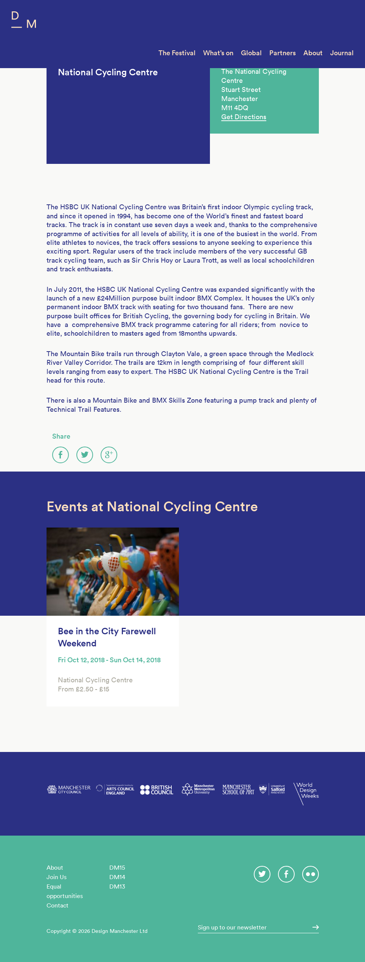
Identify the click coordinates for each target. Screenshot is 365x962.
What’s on (218, 52)
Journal (342, 52)
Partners (282, 52)
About (313, 52)
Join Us (57, 877)
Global (251, 52)
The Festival (177, 52)
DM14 (117, 877)
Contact (57, 905)
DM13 (117, 886)
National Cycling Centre (108, 72)
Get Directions (243, 116)
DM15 (117, 867)
